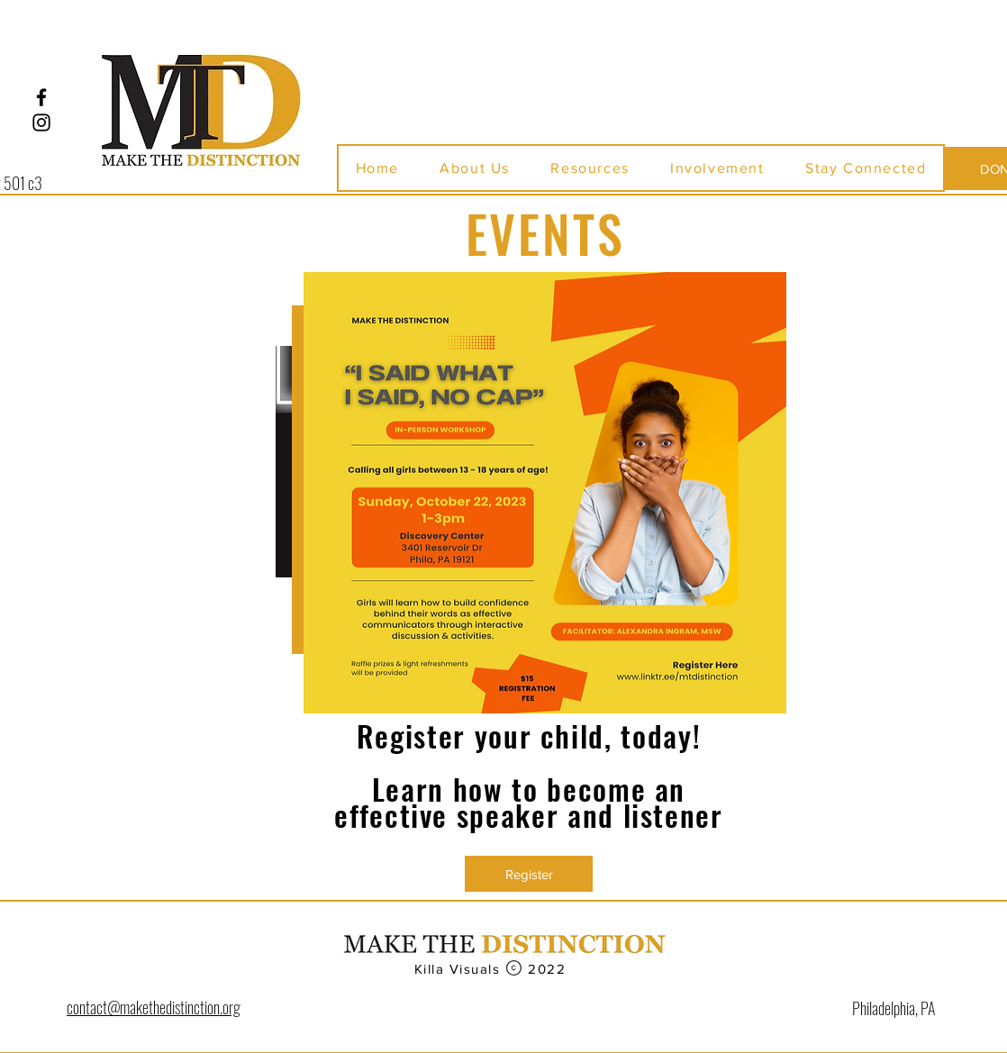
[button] (475, 168)
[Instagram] (41, 122)
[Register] (529, 874)
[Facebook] (41, 97)
